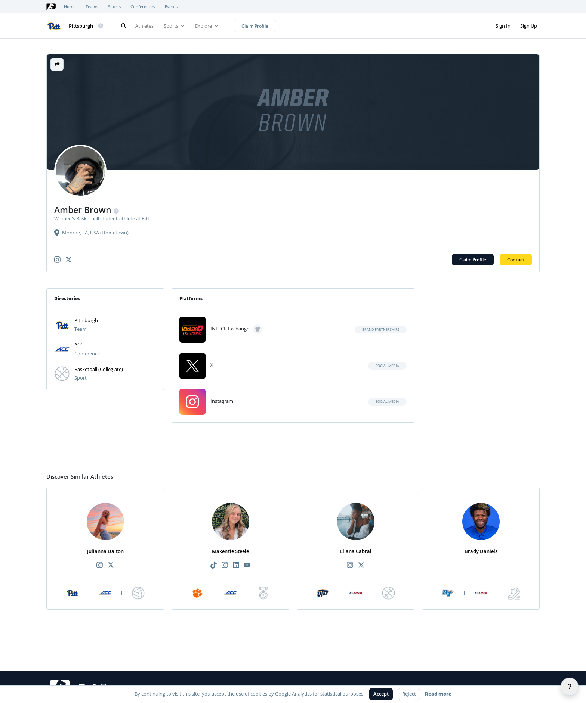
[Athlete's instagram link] (57, 260)
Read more (438, 693)
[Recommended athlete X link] (111, 565)
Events (171, 6)
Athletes (144, 25)
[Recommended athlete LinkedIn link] (236, 565)
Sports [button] (174, 25)
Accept (381, 693)
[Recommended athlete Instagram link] (99, 565)
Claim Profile (254, 26)
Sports (114, 6)
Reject (409, 693)
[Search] (123, 26)
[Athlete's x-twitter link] (68, 260)
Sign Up (528, 25)
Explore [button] (207, 25)
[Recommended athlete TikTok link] (213, 565)
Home (69, 6)
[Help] (570, 687)
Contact (515, 259)
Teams (92, 6)
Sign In (503, 25)
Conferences (142, 6)
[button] (57, 64)
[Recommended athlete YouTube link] (247, 565)
